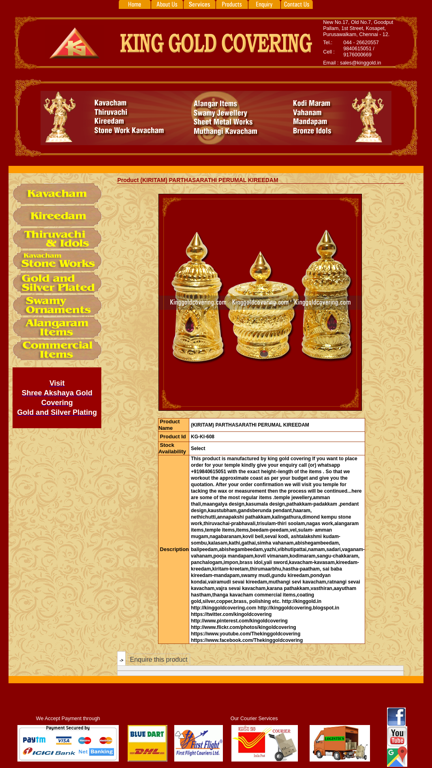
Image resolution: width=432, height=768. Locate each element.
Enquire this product (158, 659)
